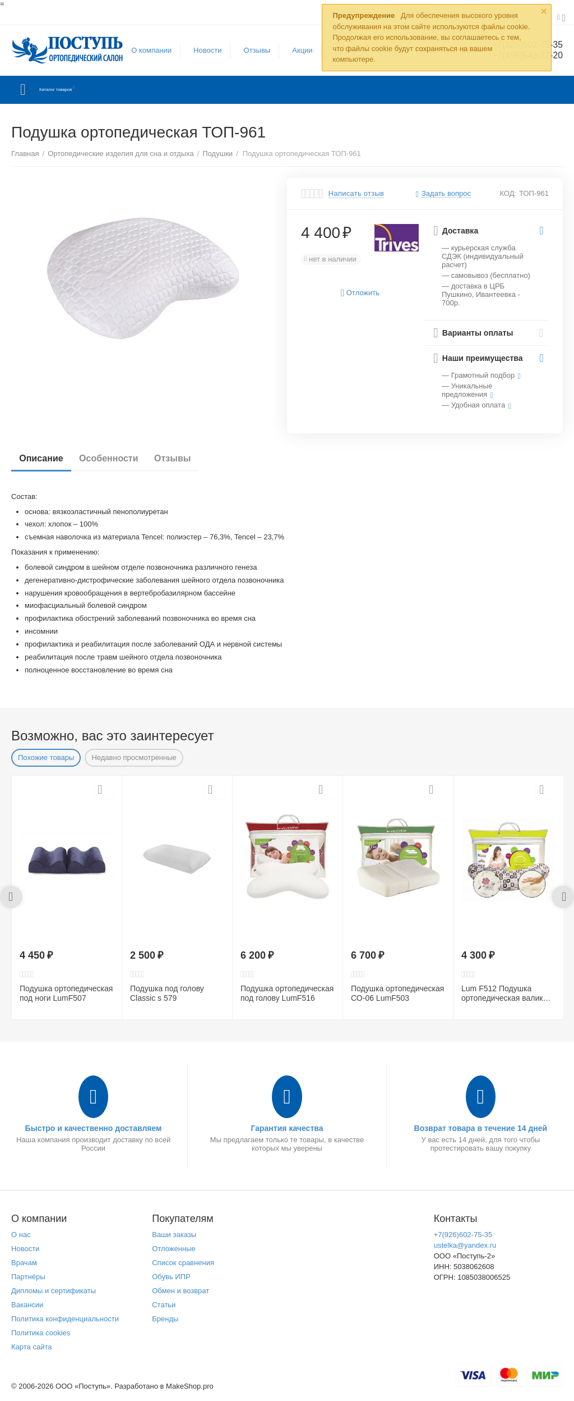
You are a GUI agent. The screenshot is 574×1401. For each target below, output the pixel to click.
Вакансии (27, 1305)
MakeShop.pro (190, 1386)
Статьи (163, 1305)
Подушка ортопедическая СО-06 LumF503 (397, 993)
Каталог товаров (77, 89)
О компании (146, 50)
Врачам (24, 1262)
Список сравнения (183, 1262)
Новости (202, 50)
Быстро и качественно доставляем (93, 1128)
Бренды (165, 1319)
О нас (21, 1234)
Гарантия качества (287, 1128)
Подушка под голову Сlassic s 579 (167, 993)
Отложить (360, 293)
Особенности (118, 458)
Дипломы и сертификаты (53, 1290)
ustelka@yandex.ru (465, 1245)
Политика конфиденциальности (65, 1319)
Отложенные (174, 1248)
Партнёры (28, 1276)
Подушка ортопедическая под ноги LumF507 (66, 993)
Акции (297, 50)
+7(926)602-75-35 (463, 1234)
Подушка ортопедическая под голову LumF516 (287, 993)
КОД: (507, 193)
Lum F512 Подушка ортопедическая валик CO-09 (502, 993)
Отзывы (251, 50)
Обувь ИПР (171, 1276)
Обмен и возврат (180, 1290)
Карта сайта (31, 1347)
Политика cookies (40, 1333)
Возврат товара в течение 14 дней (481, 1128)
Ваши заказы (174, 1234)
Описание (44, 458)
